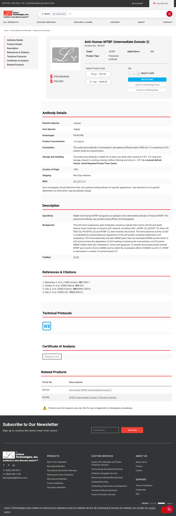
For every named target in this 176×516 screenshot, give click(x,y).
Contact (139, 466)
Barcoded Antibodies (56, 466)
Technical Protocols (16, 56)
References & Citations (18, 52)
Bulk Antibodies (56, 462)
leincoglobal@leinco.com (15, 477)
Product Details (14, 44)
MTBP (76, 257)
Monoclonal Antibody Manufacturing (106, 477)
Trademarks (141, 490)
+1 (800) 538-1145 (12, 474)
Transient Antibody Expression (104, 490)
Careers (139, 470)
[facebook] (4, 465)
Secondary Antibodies (56, 487)
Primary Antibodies (55, 483)
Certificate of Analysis (18, 60)
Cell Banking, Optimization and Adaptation (109, 486)
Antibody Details (15, 40)
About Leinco (141, 462)
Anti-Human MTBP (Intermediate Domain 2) (90, 390)
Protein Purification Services (103, 494)
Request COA (52, 356)
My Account (137, 3)
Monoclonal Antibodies (57, 479)
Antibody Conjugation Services (104, 473)
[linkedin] (14, 465)
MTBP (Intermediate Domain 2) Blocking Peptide (92, 397)
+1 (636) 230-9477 (12, 470)
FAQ (137, 494)
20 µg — (98, 74)
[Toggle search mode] (54, 13)
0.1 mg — (98, 82)
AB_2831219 (79, 181)
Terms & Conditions (144, 485)
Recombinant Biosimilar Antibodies (62, 470)
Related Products (15, 64)
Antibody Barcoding (99, 482)
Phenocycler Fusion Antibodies (60, 475)
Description (12, 48)
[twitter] (9, 465)
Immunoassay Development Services (107, 469)
